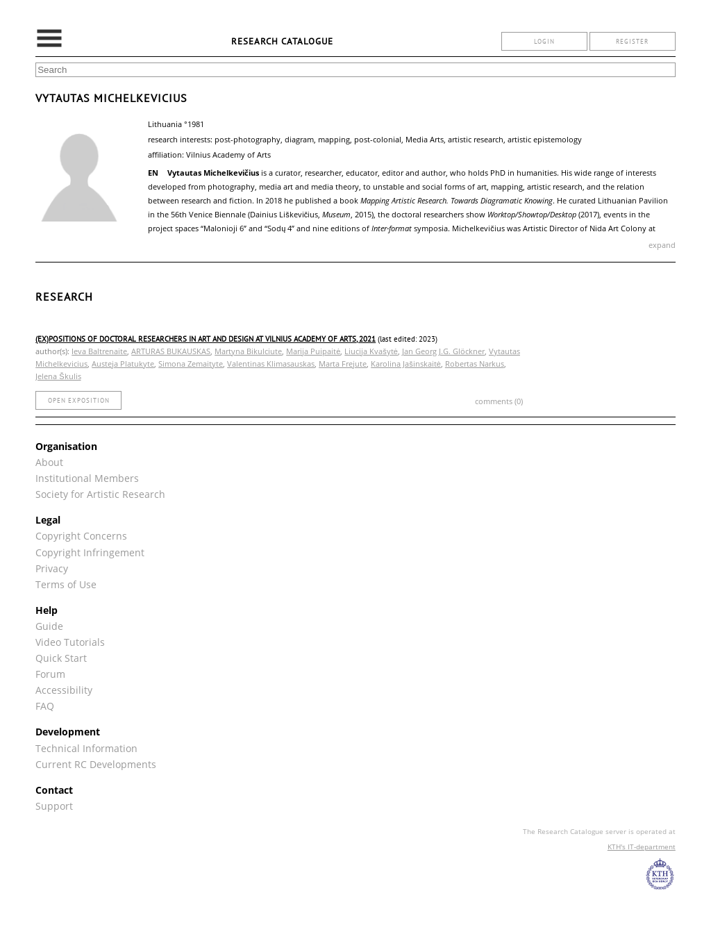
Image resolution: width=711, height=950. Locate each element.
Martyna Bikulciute (248, 351)
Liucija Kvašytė (371, 351)
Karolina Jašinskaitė (406, 363)
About (49, 462)
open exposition (79, 400)
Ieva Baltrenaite (99, 351)
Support (54, 805)
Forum (50, 674)
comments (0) (499, 401)
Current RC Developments (95, 764)
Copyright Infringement (89, 552)
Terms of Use (66, 584)
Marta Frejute (343, 363)
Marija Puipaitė (313, 351)
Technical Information (86, 748)
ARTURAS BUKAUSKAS (170, 351)
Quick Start (61, 658)
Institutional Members (87, 478)
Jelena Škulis (58, 376)
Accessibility (63, 690)
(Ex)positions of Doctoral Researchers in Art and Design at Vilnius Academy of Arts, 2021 (205, 339)
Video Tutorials (70, 642)
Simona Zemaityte (190, 363)
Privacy (51, 568)
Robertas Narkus (474, 363)
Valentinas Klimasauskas (271, 363)
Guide (49, 626)
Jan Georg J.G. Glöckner (443, 351)
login (544, 41)
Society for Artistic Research (100, 494)
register (632, 41)
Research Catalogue (282, 41)
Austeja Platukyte (123, 363)
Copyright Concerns (81, 535)
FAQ (44, 705)
